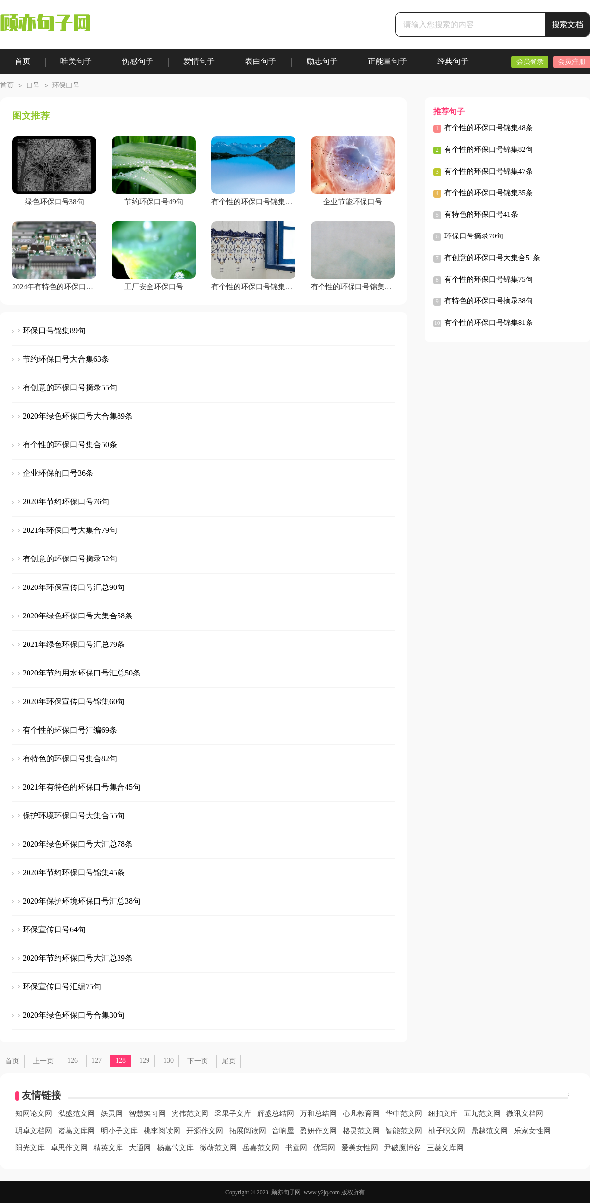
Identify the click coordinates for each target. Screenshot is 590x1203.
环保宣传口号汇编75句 (62, 986)
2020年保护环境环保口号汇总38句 (82, 901)
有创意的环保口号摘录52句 (70, 559)
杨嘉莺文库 (175, 1148)
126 (72, 1060)
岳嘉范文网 (260, 1148)
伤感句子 (137, 61)
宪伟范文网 (190, 1113)
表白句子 (260, 61)
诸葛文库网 (76, 1131)
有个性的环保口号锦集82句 (488, 149)
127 (96, 1060)
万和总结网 (318, 1113)
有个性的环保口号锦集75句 (488, 279)
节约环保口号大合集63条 (66, 359)
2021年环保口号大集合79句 (70, 530)
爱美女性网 (359, 1148)
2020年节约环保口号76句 (66, 502)
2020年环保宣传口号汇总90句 (74, 587)
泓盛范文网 (76, 1113)
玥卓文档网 (33, 1131)
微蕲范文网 (218, 1148)
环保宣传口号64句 (54, 929)
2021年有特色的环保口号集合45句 (82, 787)
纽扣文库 (443, 1113)
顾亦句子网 (286, 1192)
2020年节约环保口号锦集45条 (74, 872)
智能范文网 (403, 1131)
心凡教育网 (361, 1113)
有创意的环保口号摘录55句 (70, 387)
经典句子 (453, 61)
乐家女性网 (532, 1131)
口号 (33, 85)
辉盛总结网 (275, 1113)
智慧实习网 (147, 1113)
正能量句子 (387, 61)
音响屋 (283, 1131)
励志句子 (322, 61)
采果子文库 (232, 1113)
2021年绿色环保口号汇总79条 (74, 644)
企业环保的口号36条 (58, 473)
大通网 (140, 1148)
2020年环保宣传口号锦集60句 (74, 701)
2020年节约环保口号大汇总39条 (78, 958)
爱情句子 (199, 61)
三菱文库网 (445, 1148)
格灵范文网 (361, 1131)
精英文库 (108, 1148)
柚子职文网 (446, 1131)
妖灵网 (112, 1113)
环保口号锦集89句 (54, 330)
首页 (22, 61)
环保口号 (66, 85)
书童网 (296, 1148)
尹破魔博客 (402, 1148)
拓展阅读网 (247, 1131)
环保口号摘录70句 (473, 236)
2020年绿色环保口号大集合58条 (78, 616)
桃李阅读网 (162, 1131)
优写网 (324, 1148)
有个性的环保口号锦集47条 (488, 171)
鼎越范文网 (489, 1131)
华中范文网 (403, 1113)
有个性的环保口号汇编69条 (70, 730)
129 (144, 1060)
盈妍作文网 (318, 1131)
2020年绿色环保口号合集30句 (74, 1015)
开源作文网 (204, 1131)
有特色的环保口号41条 (481, 214)
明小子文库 (119, 1131)
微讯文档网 (524, 1113)
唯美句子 (76, 61)
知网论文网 (33, 1113)
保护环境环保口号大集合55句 (74, 815)
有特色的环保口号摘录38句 (488, 301)
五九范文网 (482, 1113)
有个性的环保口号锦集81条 (488, 322)
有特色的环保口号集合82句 (70, 758)
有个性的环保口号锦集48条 (488, 128)
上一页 (43, 1061)
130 (168, 1060)
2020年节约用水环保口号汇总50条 (82, 673)
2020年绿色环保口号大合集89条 (78, 416)
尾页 (229, 1061)
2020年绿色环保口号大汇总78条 (78, 844)
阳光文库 (30, 1148)
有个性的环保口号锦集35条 (488, 193)
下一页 (197, 1061)
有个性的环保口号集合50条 (70, 444)
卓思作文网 (69, 1148)
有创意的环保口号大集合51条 (492, 258)
